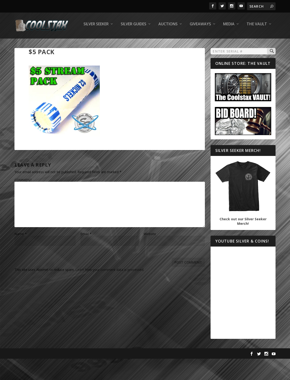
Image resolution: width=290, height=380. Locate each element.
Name (20, 254)
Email (86, 254)
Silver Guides (68, 44)
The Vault (191, 44)
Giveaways (135, 44)
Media (163, 44)
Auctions (102, 44)
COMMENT (23, 200)
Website (150, 254)
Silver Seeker (30, 44)
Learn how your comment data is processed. (109, 289)
